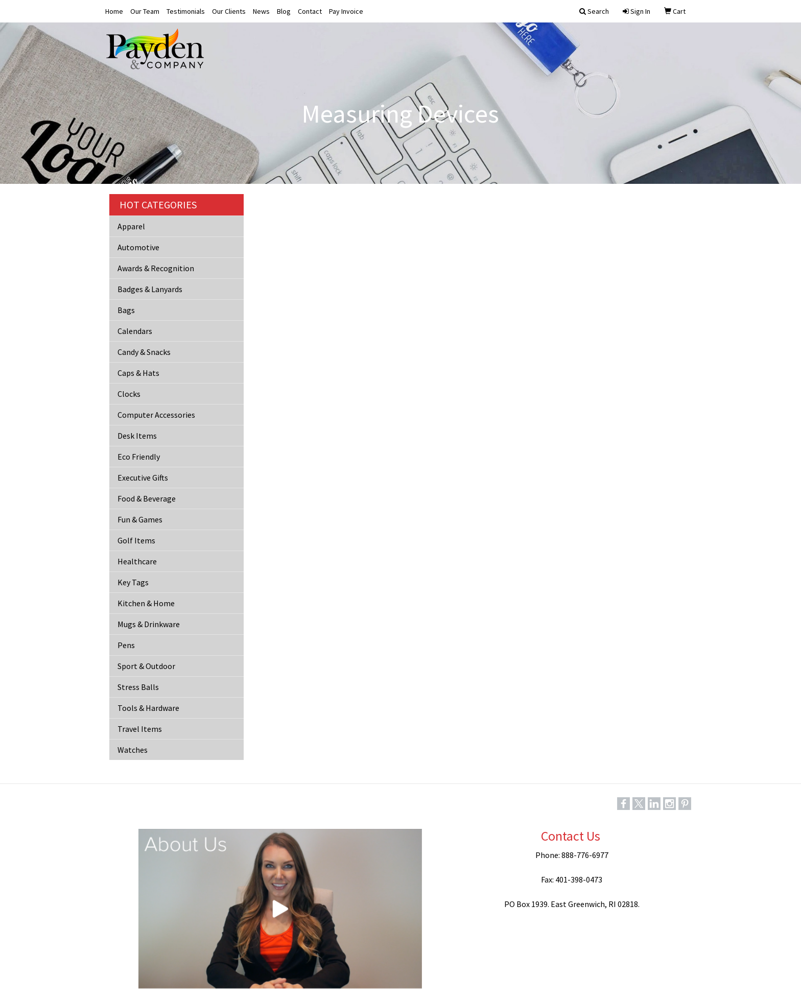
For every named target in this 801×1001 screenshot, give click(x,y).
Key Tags (133, 582)
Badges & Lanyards (149, 289)
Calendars (134, 331)
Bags (126, 310)
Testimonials (186, 11)
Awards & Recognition (155, 268)
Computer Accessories (156, 415)
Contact (310, 11)
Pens (126, 645)
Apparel (131, 226)
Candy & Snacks (144, 352)
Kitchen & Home (146, 603)
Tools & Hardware (148, 708)
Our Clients (229, 11)
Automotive (138, 247)
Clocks (128, 394)
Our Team (144, 11)
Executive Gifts (142, 477)
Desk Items (137, 436)
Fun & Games (139, 519)
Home (114, 11)
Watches (132, 750)
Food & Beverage (146, 498)
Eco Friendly (138, 456)
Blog (284, 11)
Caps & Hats (138, 373)
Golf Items (136, 540)
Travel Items (139, 729)
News (261, 11)
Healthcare (137, 561)
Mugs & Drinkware (148, 624)
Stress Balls (138, 687)
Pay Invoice (346, 11)
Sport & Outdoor (146, 666)
